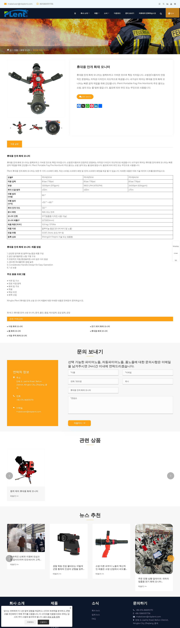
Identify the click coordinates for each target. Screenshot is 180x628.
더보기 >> (14, 496)
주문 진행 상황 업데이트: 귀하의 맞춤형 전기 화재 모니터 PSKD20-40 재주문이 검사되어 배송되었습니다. (153, 581)
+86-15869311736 (142, 614)
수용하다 (43, 622)
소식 (101, 13)
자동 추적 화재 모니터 (17, 335)
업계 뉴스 (96, 615)
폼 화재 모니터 (14, 331)
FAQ (94, 620)
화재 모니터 (25, 50)
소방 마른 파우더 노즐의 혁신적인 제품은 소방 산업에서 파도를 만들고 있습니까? (111, 568)
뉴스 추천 (90, 516)
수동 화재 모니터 (15, 326)
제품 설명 (14, 144)
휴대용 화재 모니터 (41, 50)
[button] (9, 476)
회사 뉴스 (96, 611)
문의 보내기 (125, 13)
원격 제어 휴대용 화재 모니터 (24, 491)
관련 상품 (90, 440)
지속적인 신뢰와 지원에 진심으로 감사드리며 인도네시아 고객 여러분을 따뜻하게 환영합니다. (25, 559)
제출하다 (79, 423)
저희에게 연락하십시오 (142, 13)
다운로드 (112, 13)
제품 (91, 13)
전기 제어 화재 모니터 (100, 326)
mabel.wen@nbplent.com (20, 4)
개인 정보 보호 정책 (51, 617)
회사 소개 (79, 13)
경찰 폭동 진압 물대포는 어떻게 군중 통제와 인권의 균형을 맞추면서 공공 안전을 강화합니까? (68, 568)
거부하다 (30, 622)
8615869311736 (46, 4)
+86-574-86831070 (24, 400)
